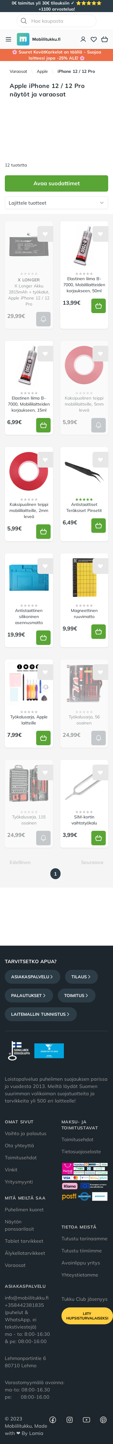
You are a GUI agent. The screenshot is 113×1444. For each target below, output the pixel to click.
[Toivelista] (93, 39)
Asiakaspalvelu (32, 976)
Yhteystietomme (79, 1275)
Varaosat (18, 71)
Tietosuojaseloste (81, 1151)
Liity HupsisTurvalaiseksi (87, 1315)
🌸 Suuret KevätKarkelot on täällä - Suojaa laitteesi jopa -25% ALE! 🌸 (56, 55)
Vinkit (11, 1170)
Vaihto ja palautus (25, 1133)
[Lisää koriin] (43, 319)
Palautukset (29, 995)
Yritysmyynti (19, 1182)
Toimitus (76, 995)
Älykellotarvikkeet (25, 1253)
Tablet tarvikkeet (24, 1241)
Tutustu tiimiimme (81, 1251)
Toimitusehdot (21, 1157)
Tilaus (81, 976)
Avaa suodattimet (56, 183)
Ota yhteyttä (19, 1145)
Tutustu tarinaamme (84, 1238)
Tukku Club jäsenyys (84, 1299)
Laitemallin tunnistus (41, 1014)
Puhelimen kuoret (24, 1209)
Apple (42, 71)
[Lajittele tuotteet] (56, 202)
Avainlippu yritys (80, 1263)
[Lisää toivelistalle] (45, 234)
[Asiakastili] (83, 39)
